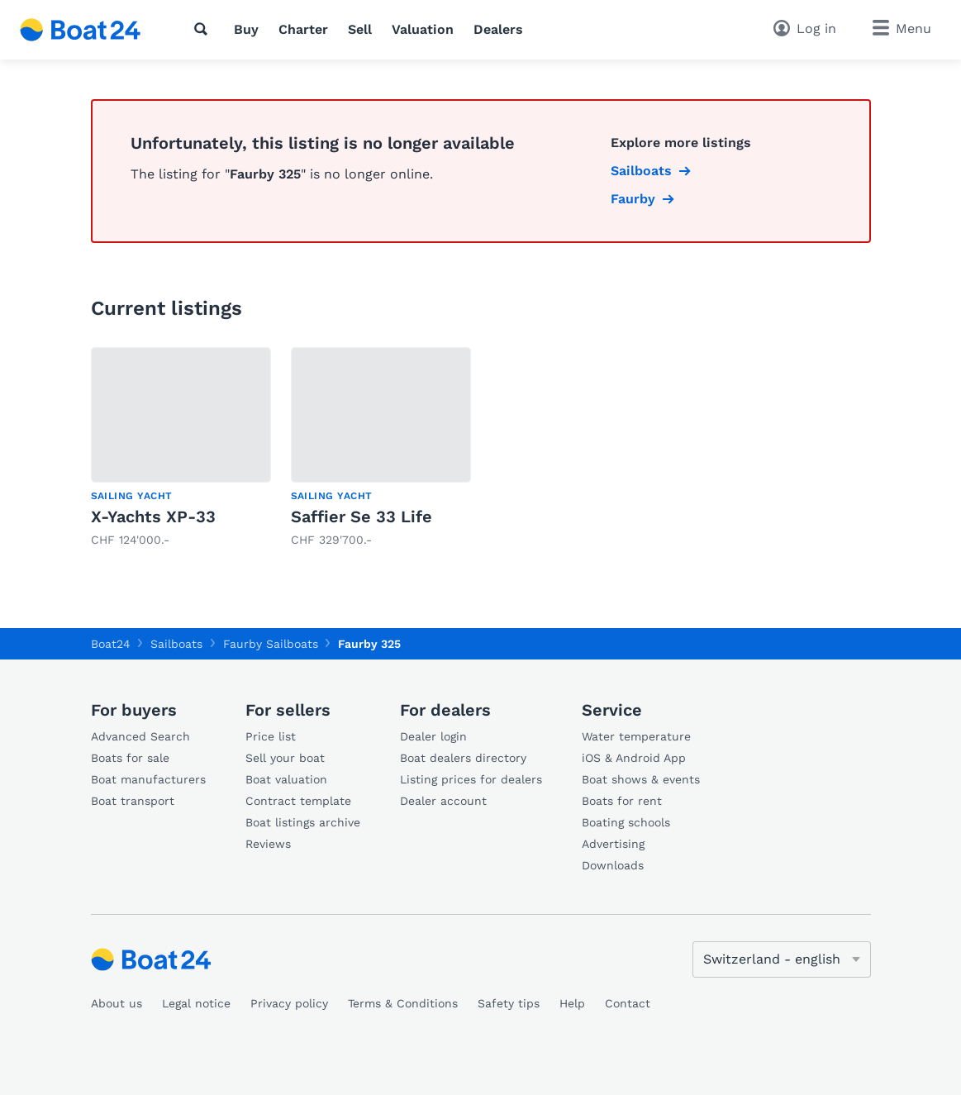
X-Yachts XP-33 (153, 516)
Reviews (268, 843)
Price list (270, 736)
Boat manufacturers (148, 779)
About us (116, 1003)
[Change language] (781, 959)
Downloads (613, 865)
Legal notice (196, 1003)
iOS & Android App (634, 757)
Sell (360, 29)
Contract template (298, 800)
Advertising (613, 843)
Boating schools (626, 822)
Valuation (423, 29)
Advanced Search (140, 736)
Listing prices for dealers (471, 779)
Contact (627, 1003)
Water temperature (636, 736)
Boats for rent (622, 800)
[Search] (204, 29)
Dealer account (443, 800)
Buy (246, 29)
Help (572, 1003)
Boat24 (111, 643)
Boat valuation (286, 779)
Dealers (498, 29)
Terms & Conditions (403, 1003)
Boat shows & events (641, 779)
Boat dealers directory (463, 757)
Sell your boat (285, 757)
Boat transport (132, 800)
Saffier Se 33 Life (361, 516)
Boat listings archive (302, 822)
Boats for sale (130, 757)
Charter (303, 29)
